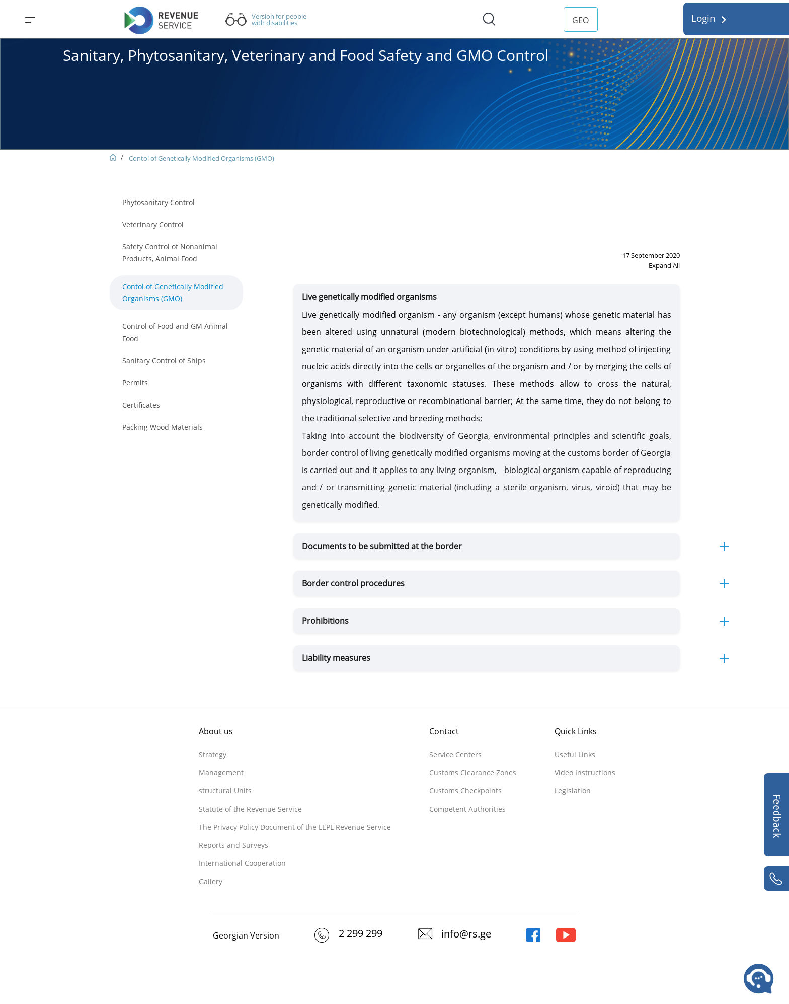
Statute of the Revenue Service (250, 809)
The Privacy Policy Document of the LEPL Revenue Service (295, 827)
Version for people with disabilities (279, 19)
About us (216, 731)
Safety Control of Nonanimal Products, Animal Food (169, 252)
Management (221, 772)
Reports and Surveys (233, 845)
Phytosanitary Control (158, 202)
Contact (444, 731)
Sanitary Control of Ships (164, 360)
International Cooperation (242, 863)
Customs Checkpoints (465, 790)
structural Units (225, 790)
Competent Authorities (467, 809)
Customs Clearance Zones (472, 772)
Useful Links (575, 754)
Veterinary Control (153, 224)
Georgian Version (246, 935)
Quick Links (576, 731)
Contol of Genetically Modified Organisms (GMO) (201, 158)
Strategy (212, 754)
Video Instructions (585, 772)
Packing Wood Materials (162, 427)
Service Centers (455, 754)
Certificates (141, 405)
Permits (135, 382)
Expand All (664, 265)
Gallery (210, 881)
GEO (580, 20)
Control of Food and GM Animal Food (175, 332)
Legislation (573, 790)
